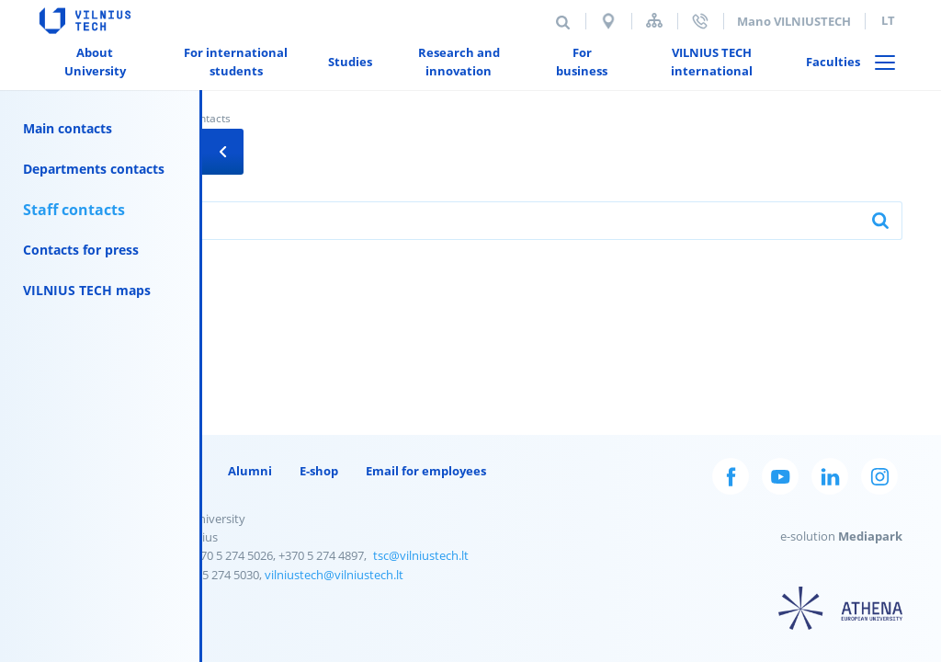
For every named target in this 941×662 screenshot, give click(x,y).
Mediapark (870, 536)
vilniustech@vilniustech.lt (334, 574)
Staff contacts (74, 210)
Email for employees (426, 470)
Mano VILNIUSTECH (794, 21)
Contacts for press (81, 249)
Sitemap (654, 20)
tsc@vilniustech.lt (421, 555)
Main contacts (67, 128)
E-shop (319, 470)
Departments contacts (93, 168)
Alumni (250, 470)
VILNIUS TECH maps (87, 290)
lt (888, 20)
